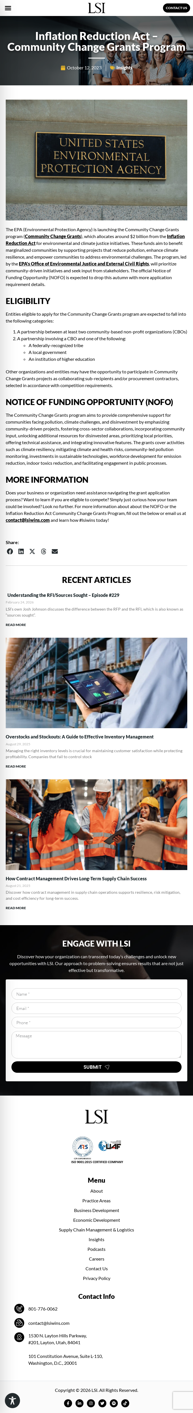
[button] (8, 8)
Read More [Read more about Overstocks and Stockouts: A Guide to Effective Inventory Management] (16, 766)
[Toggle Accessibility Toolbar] (12, 1400)
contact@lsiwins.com (28, 520)
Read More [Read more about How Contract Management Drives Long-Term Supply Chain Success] (16, 908)
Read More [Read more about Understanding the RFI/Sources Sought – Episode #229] (16, 625)
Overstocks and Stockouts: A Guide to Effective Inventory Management (80, 736)
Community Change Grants (53, 236)
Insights (124, 67)
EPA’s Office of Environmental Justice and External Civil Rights (84, 263)
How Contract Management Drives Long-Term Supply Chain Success (76, 878)
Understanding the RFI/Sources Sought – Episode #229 (63, 595)
